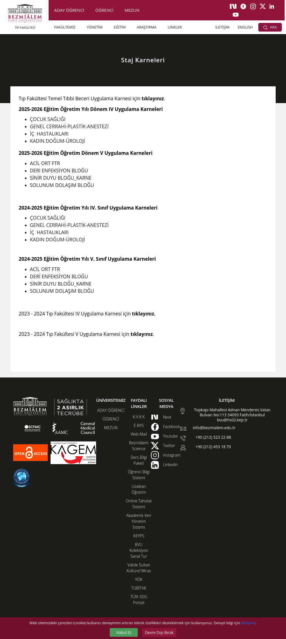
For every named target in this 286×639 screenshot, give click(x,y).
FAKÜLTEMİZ (64, 27)
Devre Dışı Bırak (159, 632)
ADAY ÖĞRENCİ (69, 10)
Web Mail (139, 434)
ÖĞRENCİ (104, 10)
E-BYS (139, 425)
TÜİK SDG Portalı (138, 599)
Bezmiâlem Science (138, 445)
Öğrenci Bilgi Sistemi (139, 474)
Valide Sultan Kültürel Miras (139, 567)
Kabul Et (123, 632)
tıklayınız (248, 622)
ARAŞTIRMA (146, 27)
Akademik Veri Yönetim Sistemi (138, 521)
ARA (270, 27)
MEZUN (132, 10)
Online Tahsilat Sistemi (139, 503)
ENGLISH (245, 27)
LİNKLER (175, 27)
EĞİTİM (120, 27)
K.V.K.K (139, 416)
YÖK (138, 579)
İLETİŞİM (222, 27)
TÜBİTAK (138, 588)
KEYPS (138, 535)
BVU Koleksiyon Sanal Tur (139, 550)
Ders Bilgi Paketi (138, 460)
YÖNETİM (95, 27)
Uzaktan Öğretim (139, 489)
